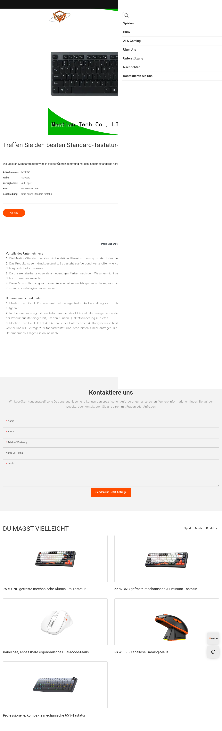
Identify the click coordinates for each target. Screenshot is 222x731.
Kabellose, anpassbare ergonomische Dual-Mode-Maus (46, 652)
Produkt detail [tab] (111, 244)
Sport (188, 528)
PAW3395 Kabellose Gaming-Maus (141, 652)
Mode (198, 528)
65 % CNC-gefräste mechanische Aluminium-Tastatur (155, 589)
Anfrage (14, 212)
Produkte (211, 528)
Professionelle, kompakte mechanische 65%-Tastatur (44, 715)
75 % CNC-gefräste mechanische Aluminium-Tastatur (44, 589)
